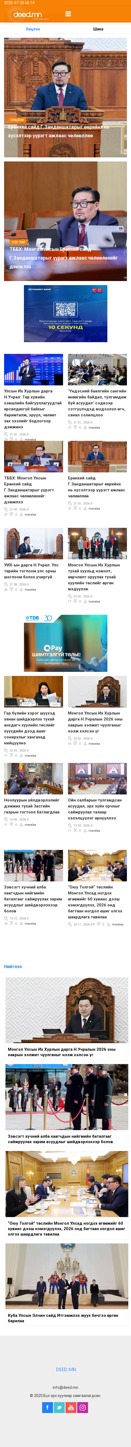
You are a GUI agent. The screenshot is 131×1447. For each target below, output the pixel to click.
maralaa (30, 439)
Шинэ (98, 29)
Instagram (82, 1407)
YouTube (71, 1407)
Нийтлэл (13, 966)
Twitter (59, 1407)
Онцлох (33, 29)
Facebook (47, 1407)
